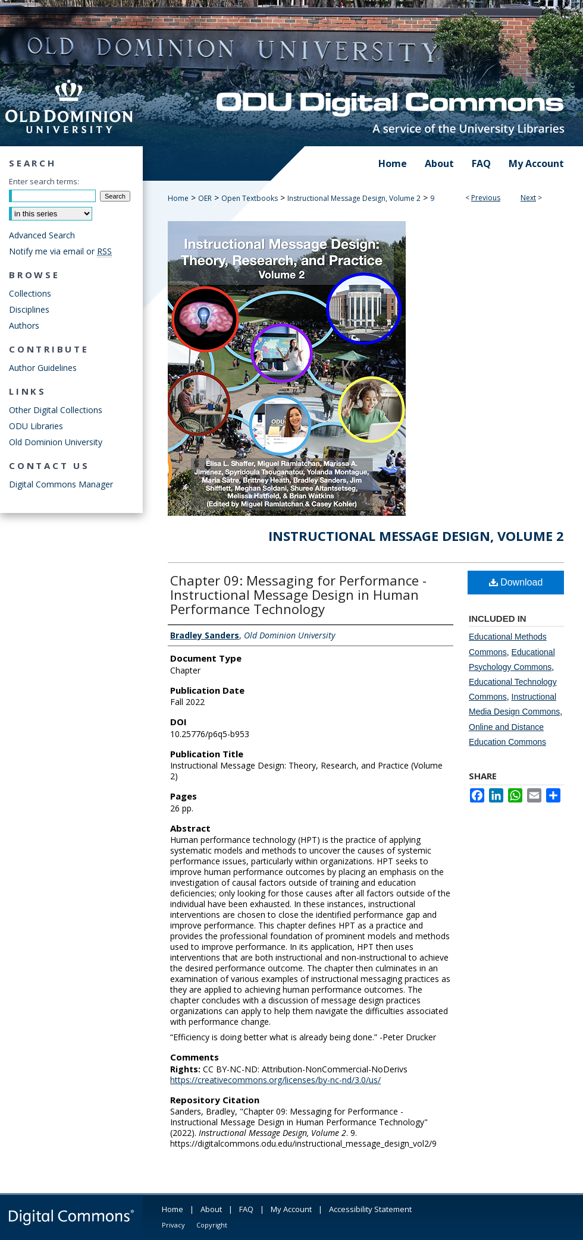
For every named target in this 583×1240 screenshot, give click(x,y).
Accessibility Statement (370, 1209)
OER (205, 198)
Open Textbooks (249, 198)
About (211, 1209)
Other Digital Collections (55, 410)
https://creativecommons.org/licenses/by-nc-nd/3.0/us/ (275, 1079)
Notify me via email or (60, 251)
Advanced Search (42, 235)
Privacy (173, 1224)
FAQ (246, 1209)
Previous (485, 198)
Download (516, 582)
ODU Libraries (36, 426)
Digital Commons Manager (61, 484)
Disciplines (29, 309)
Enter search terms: (44, 181)
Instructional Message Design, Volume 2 (354, 198)
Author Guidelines (43, 367)
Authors (24, 325)
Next (528, 198)
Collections (30, 293)
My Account (291, 1209)
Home (178, 198)
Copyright (211, 1224)
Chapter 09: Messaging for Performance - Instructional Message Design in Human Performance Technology (298, 594)
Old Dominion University (55, 442)
